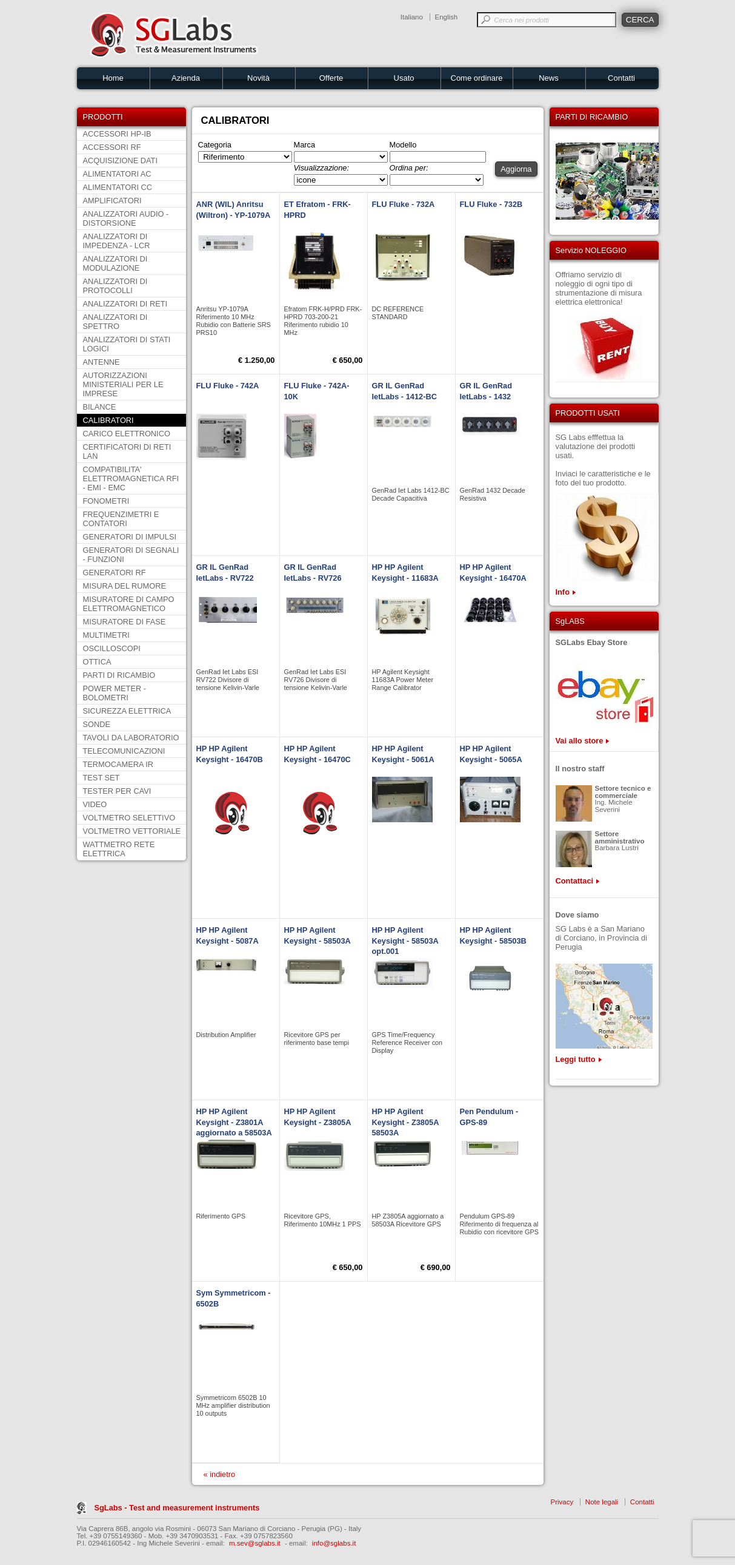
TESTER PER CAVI (117, 791)
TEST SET (101, 777)
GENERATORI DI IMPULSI (130, 536)
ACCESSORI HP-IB (117, 133)
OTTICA (97, 661)
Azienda (185, 78)
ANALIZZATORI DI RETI (125, 303)
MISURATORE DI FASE (124, 621)
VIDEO (95, 804)
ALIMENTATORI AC (117, 173)
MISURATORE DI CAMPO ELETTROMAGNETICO (129, 604)
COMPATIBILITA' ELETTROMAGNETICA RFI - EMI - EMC (131, 478)
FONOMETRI (106, 500)
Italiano (412, 17)
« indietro (220, 1474)
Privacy (562, 1502)
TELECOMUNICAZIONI (124, 750)
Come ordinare (477, 78)
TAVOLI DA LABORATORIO (131, 737)
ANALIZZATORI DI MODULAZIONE (115, 263)
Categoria (215, 144)
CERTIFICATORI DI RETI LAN (127, 451)
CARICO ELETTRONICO (126, 433)
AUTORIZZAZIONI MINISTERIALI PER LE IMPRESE (123, 384)
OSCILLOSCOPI (112, 648)
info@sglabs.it (334, 1543)
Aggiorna (516, 169)
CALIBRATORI (108, 420)
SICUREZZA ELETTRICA (127, 710)
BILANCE (99, 406)
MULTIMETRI (106, 635)
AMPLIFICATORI (112, 200)
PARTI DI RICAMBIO (119, 675)
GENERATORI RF (114, 572)
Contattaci (575, 880)
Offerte (331, 78)
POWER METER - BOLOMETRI (115, 693)
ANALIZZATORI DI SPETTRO (115, 322)
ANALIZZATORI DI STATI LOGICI (127, 344)
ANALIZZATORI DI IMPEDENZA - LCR (116, 241)
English (446, 17)
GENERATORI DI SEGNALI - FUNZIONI (131, 555)
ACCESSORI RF (112, 147)
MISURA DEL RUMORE (124, 585)
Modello (403, 144)
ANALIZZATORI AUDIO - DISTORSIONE (126, 218)
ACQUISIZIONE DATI (120, 160)
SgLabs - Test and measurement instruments (177, 1507)
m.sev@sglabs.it (255, 1543)
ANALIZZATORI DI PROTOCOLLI (115, 286)
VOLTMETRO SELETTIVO (129, 817)
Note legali (601, 1502)
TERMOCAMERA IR (118, 764)
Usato (404, 78)
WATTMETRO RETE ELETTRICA (119, 849)
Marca (305, 144)
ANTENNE (101, 362)
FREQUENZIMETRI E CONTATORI (121, 519)
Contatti (621, 78)
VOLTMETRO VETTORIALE (132, 831)
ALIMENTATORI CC (117, 187)
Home (113, 78)
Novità (258, 78)
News (549, 78)
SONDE (97, 724)
